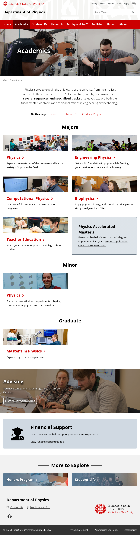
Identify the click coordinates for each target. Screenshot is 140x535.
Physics (13, 157)
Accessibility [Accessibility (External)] (131, 529)
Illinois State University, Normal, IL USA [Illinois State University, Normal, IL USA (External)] (31, 529)
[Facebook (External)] (10, 517)
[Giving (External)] (93, 4)
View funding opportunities (46, 441)
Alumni (110, 24)
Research (57, 24)
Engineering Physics (93, 157)
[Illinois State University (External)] (24, 4)
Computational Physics (28, 198)
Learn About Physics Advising (20, 400)
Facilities (96, 24)
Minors (70, 114)
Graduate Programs (93, 114)
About (123, 24)
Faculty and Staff (77, 24)
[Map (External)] (119, 4)
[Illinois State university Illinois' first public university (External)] (114, 509)
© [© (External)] (4, 529)
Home (7, 24)
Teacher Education (24, 239)
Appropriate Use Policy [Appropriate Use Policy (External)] (106, 529)
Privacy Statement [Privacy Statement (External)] (79, 529)
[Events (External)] (111, 4)
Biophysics (85, 198)
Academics (21, 24)
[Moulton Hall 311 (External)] (38, 507)
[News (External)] (102, 4)
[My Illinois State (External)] (134, 4)
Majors (54, 114)
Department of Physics (24, 12)
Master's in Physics (24, 351)
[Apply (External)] (126, 4)
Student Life (39, 24)
